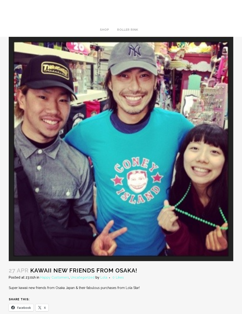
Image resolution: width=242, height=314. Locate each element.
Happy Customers (54, 277)
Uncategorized (83, 277)
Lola (103, 277)
